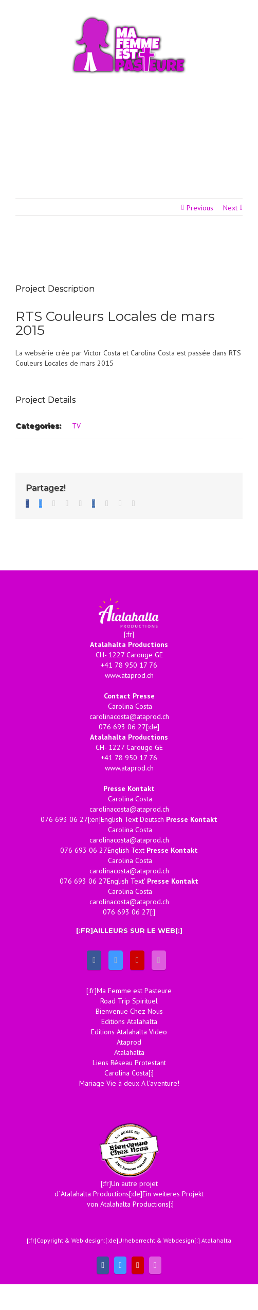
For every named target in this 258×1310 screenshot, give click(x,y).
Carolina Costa (126, 1073)
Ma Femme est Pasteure (134, 990)
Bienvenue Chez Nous (129, 1011)
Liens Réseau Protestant (129, 1062)
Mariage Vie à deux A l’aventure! (129, 1083)
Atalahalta (129, 1052)
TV (76, 425)
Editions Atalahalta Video (129, 1031)
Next (230, 207)
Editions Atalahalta (129, 1021)
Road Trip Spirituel (129, 1001)
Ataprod (129, 1042)
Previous (200, 207)
